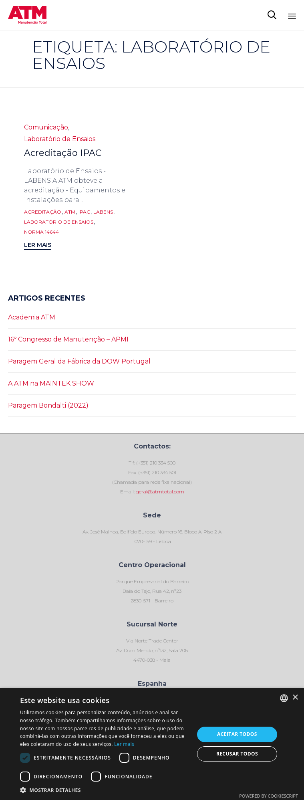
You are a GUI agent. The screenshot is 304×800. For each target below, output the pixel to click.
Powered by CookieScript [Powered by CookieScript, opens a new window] (268, 796)
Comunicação (46, 127)
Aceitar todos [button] (237, 734)
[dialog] (152, 744)
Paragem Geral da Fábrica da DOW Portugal (79, 361)
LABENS (103, 212)
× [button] (295, 698)
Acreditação (42, 212)
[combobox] (284, 698)
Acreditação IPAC (62, 152)
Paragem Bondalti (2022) (48, 405)
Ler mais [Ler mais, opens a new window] (124, 744)
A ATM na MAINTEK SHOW (51, 383)
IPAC (84, 212)
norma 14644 (41, 232)
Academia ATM (31, 317)
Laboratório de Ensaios (59, 139)
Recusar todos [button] (237, 753)
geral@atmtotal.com (159, 492)
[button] (37, 246)
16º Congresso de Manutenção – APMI (68, 339)
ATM (69, 212)
